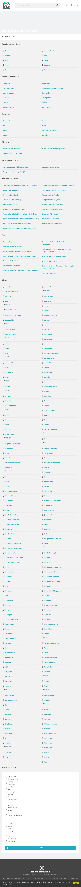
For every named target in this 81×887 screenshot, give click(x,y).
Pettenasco (48, 453)
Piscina (46, 486)
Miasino (47, 325)
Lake (8, 829)
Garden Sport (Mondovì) (12, 200)
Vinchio (46, 757)
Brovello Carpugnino (12, 463)
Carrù (7, 510)
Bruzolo (7, 477)
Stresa (46, 634)
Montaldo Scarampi (51, 353)
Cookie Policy (72, 878)
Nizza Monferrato (50, 387)
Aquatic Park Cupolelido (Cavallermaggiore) (19, 228)
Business (10, 818)
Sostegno (47, 619)
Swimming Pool (11, 792)
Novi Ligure (48, 396)
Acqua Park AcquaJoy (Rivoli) (14, 209)
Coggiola (8, 605)
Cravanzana (9, 624)
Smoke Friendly (12, 799)
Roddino (47, 529)
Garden (9, 794)
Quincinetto (48, 515)
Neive (46, 382)
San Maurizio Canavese (52, 567)
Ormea (46, 406)
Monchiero (48, 339)
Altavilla (7, 305)
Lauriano (8, 752)
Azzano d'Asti (10, 363)
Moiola (46, 330)
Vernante (47, 714)
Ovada (46, 425)
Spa (8, 834)
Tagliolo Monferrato (51, 643)
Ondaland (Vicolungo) (50, 214)
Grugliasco (9, 724)
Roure (46, 543)
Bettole (46, 675)
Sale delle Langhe (50, 553)
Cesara (7, 581)
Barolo (7, 377)
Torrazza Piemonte (51, 657)
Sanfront (47, 586)
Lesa (46, 60)
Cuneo (7, 70)
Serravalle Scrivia (50, 605)
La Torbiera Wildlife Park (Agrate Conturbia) (20, 185)
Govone (47, 65)
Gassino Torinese (11, 700)
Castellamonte (10, 553)
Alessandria (7, 121)
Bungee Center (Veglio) (51, 200)
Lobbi (7, 324)
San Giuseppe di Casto (12, 338)
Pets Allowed (11, 777)
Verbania (47, 700)
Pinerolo (47, 477)
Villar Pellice (48, 738)
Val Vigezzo (46, 98)
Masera (46, 311)
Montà (46, 368)
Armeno (8, 344)
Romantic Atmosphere (14, 815)
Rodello (46, 534)
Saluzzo (47, 562)
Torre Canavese (50, 662)
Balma (46, 547)
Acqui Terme (9, 287)
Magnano (47, 301)
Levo (45, 637)
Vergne (7, 381)
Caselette (8, 529)
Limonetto (47, 290)
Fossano (8, 686)
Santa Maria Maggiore (52, 591)
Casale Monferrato (12, 520)
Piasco (46, 467)
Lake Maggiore (8, 88)
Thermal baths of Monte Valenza (54, 256)
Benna (7, 415)
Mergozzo (47, 320)
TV (7, 797)
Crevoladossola (10, 638)
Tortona (47, 672)
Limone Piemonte (50, 287)
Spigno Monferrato (51, 624)
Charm (9, 813)
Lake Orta (6, 98)
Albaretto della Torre (13, 315)
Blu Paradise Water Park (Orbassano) (17, 223)
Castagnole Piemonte (13, 543)
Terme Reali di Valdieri (11, 266)
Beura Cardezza (11, 420)
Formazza (8, 681)
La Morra (8, 743)
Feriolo (7, 390)
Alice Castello (10, 330)
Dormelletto (9, 657)
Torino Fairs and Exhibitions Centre (16, 167)
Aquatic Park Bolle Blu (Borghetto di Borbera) (20, 214)
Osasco (46, 415)
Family (9, 810)
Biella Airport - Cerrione (12, 149)
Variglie (7, 357)
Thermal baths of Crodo (51, 261)
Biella (5, 130)
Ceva (6, 586)
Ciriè (6, 596)
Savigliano (48, 600)
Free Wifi (9, 789)
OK (76, 883)
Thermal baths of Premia (12, 247)
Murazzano (48, 372)
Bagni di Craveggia (49, 273)
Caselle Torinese (11, 534)
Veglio (46, 686)
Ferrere (7, 676)
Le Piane (46, 689)
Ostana (46, 420)
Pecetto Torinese (50, 429)
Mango (46, 306)
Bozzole (8, 458)
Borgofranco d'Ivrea (12, 444)
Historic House (11, 808)
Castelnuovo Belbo (12, 562)
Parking (9, 782)
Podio (7, 409)
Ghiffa (7, 710)
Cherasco (8, 591)
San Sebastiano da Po (52, 581)
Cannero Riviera (11, 496)
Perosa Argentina (50, 448)
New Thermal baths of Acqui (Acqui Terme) (19, 256)
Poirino (46, 496)
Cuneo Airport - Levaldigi (12, 153)
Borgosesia (9, 448)
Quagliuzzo (48, 505)
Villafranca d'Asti (50, 733)
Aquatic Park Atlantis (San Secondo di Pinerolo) (21, 219)
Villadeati (47, 729)
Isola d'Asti (9, 733)
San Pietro (47, 433)
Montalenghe (49, 358)
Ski (8, 836)
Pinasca (47, 472)
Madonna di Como (11, 309)
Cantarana (9, 501)
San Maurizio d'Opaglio (52, 572)
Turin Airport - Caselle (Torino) (53, 149)
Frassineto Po (10, 695)
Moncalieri (48, 334)
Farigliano (8, 672)
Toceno (46, 648)
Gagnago (8, 438)
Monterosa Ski (8, 107)
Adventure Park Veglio (50, 195)
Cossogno (8, 615)
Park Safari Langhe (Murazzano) (54, 190)
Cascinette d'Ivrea (12, 524)
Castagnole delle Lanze (14, 548)
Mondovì (8, 56)
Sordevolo (47, 615)
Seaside (9, 823)
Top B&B (5, 37)
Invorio (7, 729)
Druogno (8, 662)
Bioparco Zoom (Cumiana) (52, 223)
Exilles (7, 667)
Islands (9, 826)
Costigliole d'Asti (11, 619)
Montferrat (46, 83)
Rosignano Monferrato (52, 539)
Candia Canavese (11, 491)
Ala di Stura (9, 296)
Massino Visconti (50, 315)
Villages (9, 831)
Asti (45, 56)
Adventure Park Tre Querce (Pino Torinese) (58, 185)
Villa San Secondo (50, 724)
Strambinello (48, 629)
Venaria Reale (49, 51)
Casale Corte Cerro (12, 515)
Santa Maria (8, 746)
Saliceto (47, 558)
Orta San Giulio (49, 410)
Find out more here (23, 882)
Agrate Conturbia (11, 292)
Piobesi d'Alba (49, 482)
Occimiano (48, 401)
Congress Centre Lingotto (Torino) (16, 172)
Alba (6, 60)
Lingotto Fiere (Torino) (50, 167)
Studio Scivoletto (12, 878)
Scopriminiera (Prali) (10, 195)
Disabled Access (12, 787)
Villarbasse (48, 743)
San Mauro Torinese (51, 577)
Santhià (47, 596)
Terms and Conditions (43, 878)
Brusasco (8, 467)
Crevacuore (9, 634)
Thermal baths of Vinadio (12, 261)
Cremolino (8, 629)
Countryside (11, 841)
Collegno (8, 610)
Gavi (6, 705)
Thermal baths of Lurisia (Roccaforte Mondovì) (21, 270)
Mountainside (11, 839)
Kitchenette (10, 784)
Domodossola (49, 70)
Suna (45, 704)
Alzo (45, 442)
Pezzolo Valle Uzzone (52, 463)
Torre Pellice (48, 667)
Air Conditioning (12, 779)
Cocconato (9, 600)
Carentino (8, 505)
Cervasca (8, 577)
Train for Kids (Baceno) (50, 219)
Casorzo (8, 539)
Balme (7, 368)
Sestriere (47, 610)
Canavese (6, 83)
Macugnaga (48, 296)
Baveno (7, 387)
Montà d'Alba (49, 363)
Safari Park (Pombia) (11, 190)
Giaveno (8, 714)
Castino (7, 567)
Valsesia (45, 102)
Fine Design (10, 805)
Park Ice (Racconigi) (10, 204)
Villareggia (48, 748)
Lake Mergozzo (9, 93)
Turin (7, 51)
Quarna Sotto (49, 510)
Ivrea (6, 738)
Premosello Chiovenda (52, 501)
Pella (45, 439)
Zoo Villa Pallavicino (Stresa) (52, 204)
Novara (44, 121)
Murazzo (7, 689)
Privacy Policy (58, 878)
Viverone (47, 762)
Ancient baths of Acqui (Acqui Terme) (17, 251)
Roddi (46, 524)
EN (76, 5)
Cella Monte (9, 572)
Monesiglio (48, 349)
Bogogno (8, 429)
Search (25, 848)
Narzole (47, 377)
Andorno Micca (10, 334)
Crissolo (8, 643)
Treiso (46, 681)
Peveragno (48, 458)
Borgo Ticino (9, 434)
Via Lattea (46, 107)
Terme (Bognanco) (10, 242)
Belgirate (8, 401)
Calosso (8, 486)
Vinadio (46, 752)
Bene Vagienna (10, 406)
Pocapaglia (48, 491)
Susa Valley (46, 93)
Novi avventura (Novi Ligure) (53, 209)
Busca (7, 482)
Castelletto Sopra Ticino (14, 558)
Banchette (9, 372)
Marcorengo (9, 471)
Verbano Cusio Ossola (50, 130)
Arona (7, 65)
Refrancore (48, 520)
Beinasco (8, 396)
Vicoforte (47, 719)
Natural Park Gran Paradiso (52, 88)
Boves (7, 453)
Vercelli (45, 135)
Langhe (6, 102)
